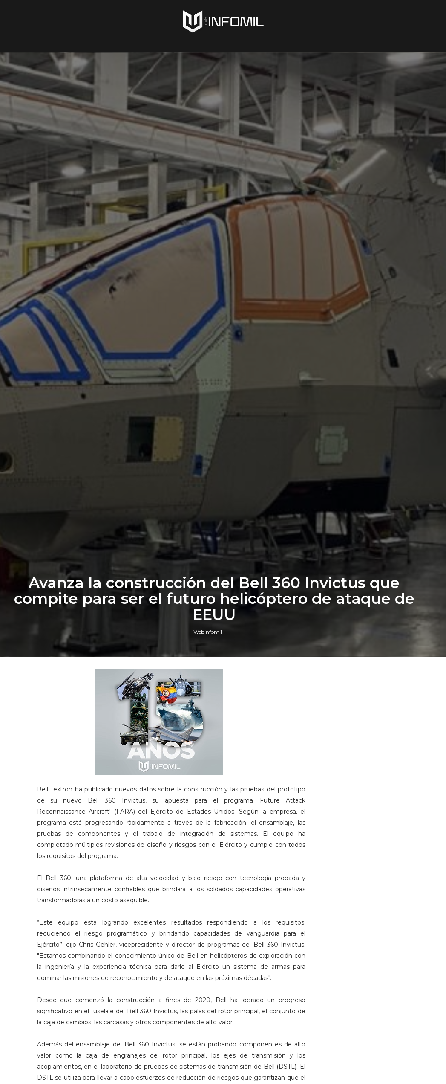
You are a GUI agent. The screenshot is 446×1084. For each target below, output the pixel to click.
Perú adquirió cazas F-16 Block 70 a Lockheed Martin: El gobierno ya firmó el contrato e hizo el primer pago (372, 810)
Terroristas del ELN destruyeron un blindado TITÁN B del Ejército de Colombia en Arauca (373, 982)
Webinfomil (207, 677)
